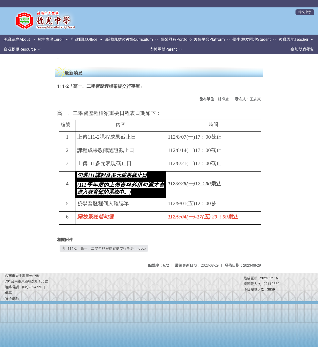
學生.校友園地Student (251, 39)
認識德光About (17, 39)
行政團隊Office (84, 39)
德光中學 (304, 12)
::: (58, 59)
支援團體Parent (163, 49)
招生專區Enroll (51, 39)
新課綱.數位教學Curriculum (129, 39)
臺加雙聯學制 (302, 49)
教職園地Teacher (293, 39)
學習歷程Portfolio (176, 39)
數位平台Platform (209, 39)
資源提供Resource (20, 49)
